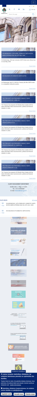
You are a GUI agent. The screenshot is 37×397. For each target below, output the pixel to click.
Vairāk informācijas (15, 386)
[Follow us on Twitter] (9, 9)
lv (29, 6)
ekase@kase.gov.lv (20, 190)
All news (34, 200)
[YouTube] (19, 9)
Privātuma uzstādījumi (18, 373)
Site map (33, 9)
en (33, 6)
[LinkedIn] (24, 9)
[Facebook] (14, 9)
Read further (32, 66)
